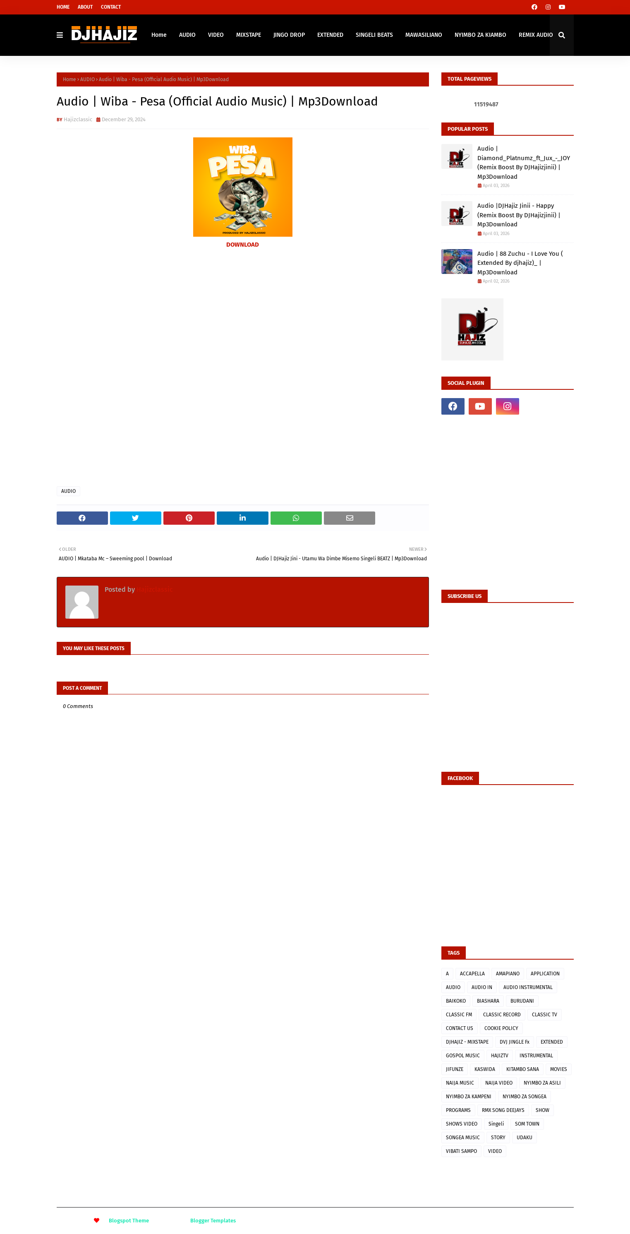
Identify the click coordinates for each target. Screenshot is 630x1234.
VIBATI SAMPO (461, 1151)
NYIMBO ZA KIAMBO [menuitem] (480, 34)
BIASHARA (488, 1001)
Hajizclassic (78, 119)
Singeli (496, 1124)
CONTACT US (459, 1028)
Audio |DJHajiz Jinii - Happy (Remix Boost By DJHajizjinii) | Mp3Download (519, 215)
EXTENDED (552, 1042)
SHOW (542, 1110)
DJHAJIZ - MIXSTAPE (467, 1042)
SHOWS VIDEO (461, 1124)
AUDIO (87, 79)
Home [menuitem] (159, 34)
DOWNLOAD (242, 244)
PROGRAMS (458, 1110)
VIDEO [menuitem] (216, 34)
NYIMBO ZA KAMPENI (468, 1097)
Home (63, 7)
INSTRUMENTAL (536, 1056)
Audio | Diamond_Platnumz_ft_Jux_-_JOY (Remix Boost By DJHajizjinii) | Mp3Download (523, 162)
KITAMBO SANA (522, 1069)
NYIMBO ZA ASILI (542, 1083)
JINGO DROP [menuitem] (289, 34)
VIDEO (495, 1151)
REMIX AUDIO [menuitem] (536, 34)
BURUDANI (522, 1001)
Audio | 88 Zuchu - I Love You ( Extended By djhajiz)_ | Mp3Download (520, 263)
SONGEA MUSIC (463, 1137)
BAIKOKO (456, 1001)
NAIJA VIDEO (499, 1083)
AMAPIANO (508, 974)
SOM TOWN (527, 1124)
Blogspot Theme (129, 1220)
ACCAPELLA (472, 974)
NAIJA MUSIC (460, 1083)
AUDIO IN (482, 987)
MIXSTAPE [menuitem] (248, 34)
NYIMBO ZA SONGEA (524, 1097)
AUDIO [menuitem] (187, 34)
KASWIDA (484, 1069)
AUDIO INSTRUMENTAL (528, 987)
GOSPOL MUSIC (463, 1056)
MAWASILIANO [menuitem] (423, 34)
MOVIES (558, 1069)
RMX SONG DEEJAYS (503, 1110)
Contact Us (561, 1220)
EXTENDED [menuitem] (330, 34)
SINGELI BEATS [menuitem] (374, 34)
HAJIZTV (499, 1056)
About (85, 7)
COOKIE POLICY (501, 1028)
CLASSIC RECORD (502, 1015)
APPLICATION (545, 974)
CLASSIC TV (544, 1015)
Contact (111, 7)
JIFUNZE (454, 1069)
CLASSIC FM (459, 1015)
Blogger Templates (213, 1220)
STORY (498, 1137)
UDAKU (524, 1137)
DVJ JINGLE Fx (514, 1042)
